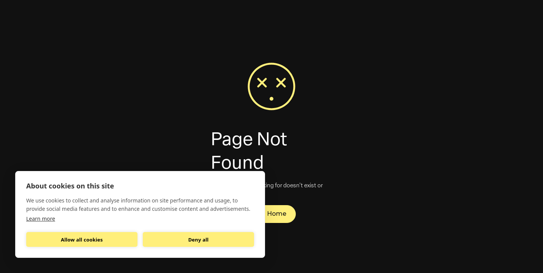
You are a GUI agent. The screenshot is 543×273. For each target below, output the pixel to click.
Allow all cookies (82, 239)
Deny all (198, 239)
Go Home (271, 213)
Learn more (40, 218)
